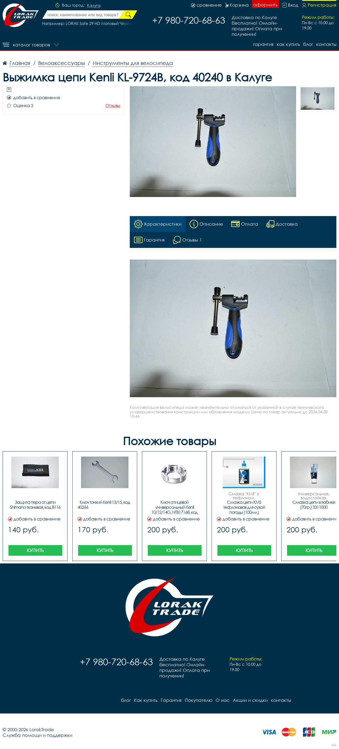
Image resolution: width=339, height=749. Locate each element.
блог (308, 44)
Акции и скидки (250, 700)
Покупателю (198, 700)
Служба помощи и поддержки (37, 735)
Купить (35, 550)
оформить (265, 4)
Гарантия (263, 44)
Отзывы (112, 105)
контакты (326, 44)
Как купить (288, 44)
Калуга (93, 5)
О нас (223, 700)
